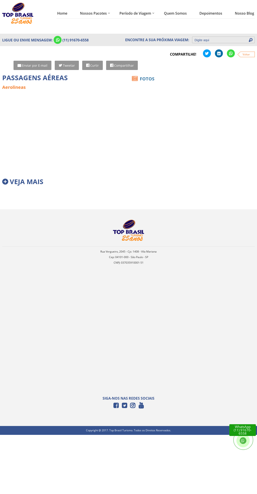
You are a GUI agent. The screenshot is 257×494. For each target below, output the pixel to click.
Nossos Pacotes (93, 13)
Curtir (94, 65)
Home (62, 13)
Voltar (246, 54)
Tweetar (69, 65)
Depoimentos (210, 13)
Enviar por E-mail (34, 65)
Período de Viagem (135, 13)
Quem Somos (175, 13)
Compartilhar (124, 65)
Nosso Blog (244, 13)
